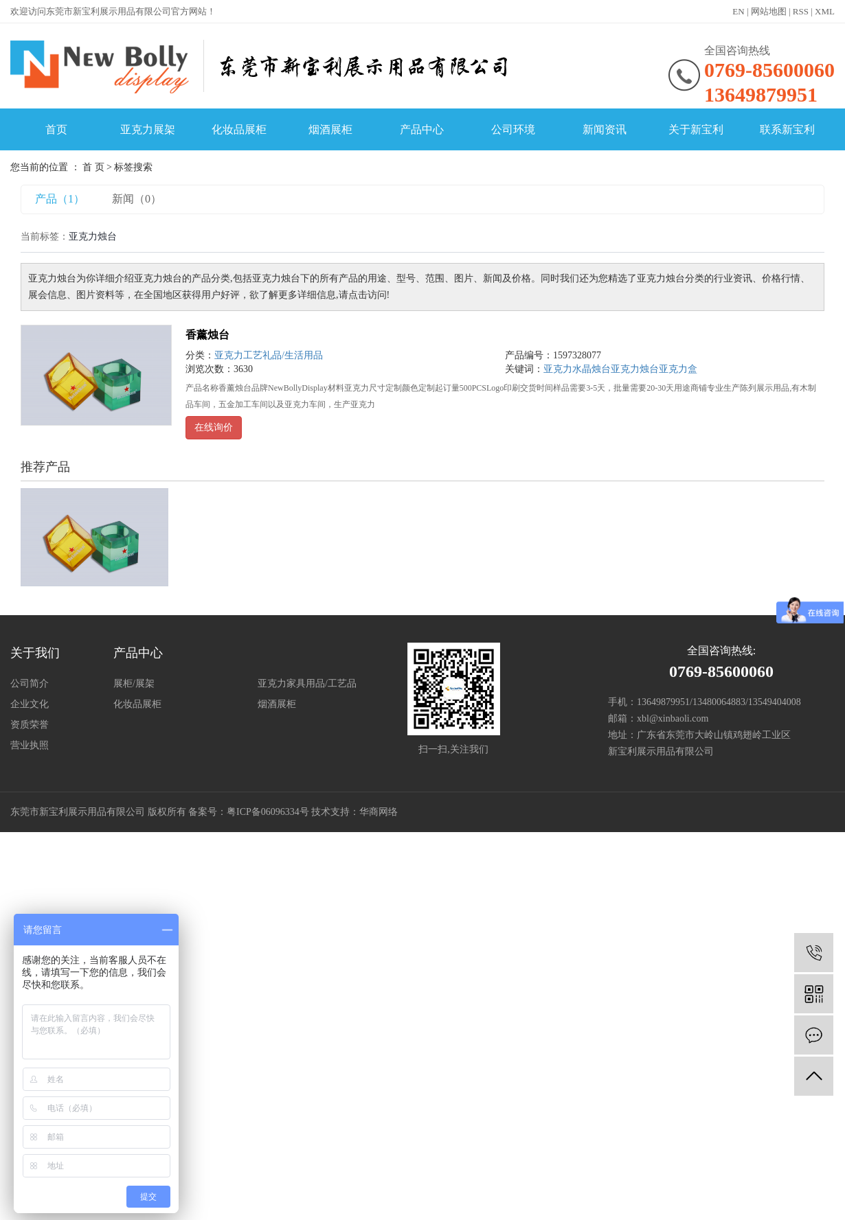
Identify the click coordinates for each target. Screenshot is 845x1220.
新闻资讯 (605, 129)
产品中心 (422, 129)
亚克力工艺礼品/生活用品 (268, 355)
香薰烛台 (207, 335)
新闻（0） (136, 199)
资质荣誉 (29, 725)
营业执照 (29, 745)
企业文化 (29, 704)
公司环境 (513, 129)
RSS (801, 11)
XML (825, 11)
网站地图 (769, 11)
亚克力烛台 (635, 369)
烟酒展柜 (330, 129)
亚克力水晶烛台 (577, 369)
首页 (56, 129)
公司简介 (29, 683)
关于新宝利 (695, 129)
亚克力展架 (147, 129)
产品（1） (59, 199)
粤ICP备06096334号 (268, 812)
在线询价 (213, 427)
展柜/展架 (134, 683)
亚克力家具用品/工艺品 (307, 683)
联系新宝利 (787, 129)
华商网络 (378, 812)
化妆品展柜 (239, 129)
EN (738, 11)
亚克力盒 (678, 369)
